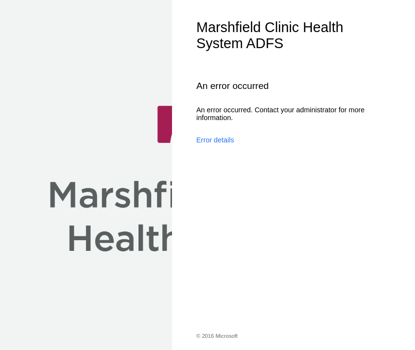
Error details (215, 140)
